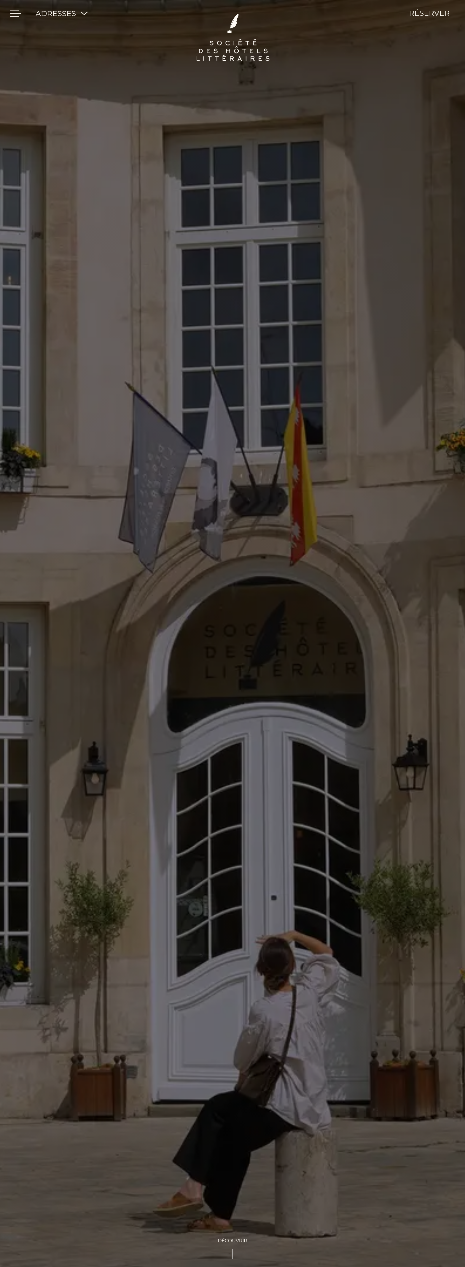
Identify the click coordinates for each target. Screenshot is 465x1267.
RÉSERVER (429, 13)
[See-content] (232, 1248)
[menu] (15, 13)
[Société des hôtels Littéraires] (233, 13)
